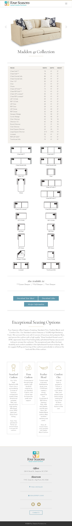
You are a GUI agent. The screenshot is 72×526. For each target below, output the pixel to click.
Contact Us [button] (36, 512)
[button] (5, 26)
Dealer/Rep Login (36, 495)
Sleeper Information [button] (36, 304)
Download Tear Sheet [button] (25, 298)
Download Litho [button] (48, 298)
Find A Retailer (36, 487)
